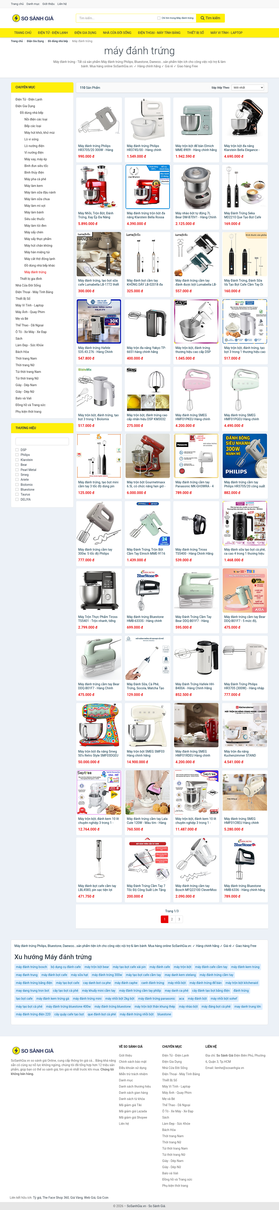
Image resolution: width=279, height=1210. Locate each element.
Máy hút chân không (38, 245)
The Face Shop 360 (55, 1197)
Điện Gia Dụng (85, 33)
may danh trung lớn (247, 1006)
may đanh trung (26, 975)
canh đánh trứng (152, 983)
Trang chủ (17, 4)
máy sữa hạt (79, 975)
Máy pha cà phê (35, 179)
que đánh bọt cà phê (102, 1014)
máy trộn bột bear (96, 967)
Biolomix (24, 484)
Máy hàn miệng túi (37, 252)
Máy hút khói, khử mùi (39, 132)
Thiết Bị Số (195, 33)
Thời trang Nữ (25, 365)
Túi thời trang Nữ (27, 378)
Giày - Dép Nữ (25, 391)
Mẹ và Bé (22, 318)
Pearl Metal (26, 470)
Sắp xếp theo (220, 87)
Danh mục (33, 4)
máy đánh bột (197, 998)
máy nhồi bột (177, 983)
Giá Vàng (76, 1197)
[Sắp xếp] (248, 87)
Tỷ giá (37, 1197)
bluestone (164, 1014)
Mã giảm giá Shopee (133, 1117)
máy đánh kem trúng (245, 967)
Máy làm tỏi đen (35, 225)
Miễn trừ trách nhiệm (133, 1074)
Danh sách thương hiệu (135, 1086)
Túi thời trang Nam (28, 372)
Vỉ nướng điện (33, 152)
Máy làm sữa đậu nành (40, 192)
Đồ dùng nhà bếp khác (39, 265)
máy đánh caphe (126, 983)
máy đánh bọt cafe (54, 975)
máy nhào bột (188, 1006)
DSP (21, 450)
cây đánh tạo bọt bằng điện (211, 990)
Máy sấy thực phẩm (37, 239)
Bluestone (25, 489)
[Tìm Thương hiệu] (42, 441)
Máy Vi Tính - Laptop (226, 33)
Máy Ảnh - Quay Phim (30, 312)
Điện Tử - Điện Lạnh (53, 33)
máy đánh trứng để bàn (206, 983)
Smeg (22, 474)
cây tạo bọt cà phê (65, 990)
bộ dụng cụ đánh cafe (66, 967)
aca (181, 998)
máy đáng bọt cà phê (216, 1006)
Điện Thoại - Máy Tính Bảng (159, 33)
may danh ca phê (176, 990)
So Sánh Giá (156, 1206)
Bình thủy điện (34, 172)
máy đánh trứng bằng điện (34, 983)
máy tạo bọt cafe (67, 983)
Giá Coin (102, 1197)
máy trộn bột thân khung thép (155, 1006)
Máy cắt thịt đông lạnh (39, 259)
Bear (21, 465)
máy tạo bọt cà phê (29, 1006)
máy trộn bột (182, 967)
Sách (19, 338)
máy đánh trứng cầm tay (216, 975)
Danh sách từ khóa (132, 1099)
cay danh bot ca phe (97, 983)
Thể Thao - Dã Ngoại (29, 325)
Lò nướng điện (34, 146)
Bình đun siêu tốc (36, 166)
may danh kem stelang (180, 975)
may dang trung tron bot (32, 990)
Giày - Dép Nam (26, 385)
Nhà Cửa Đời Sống (117, 33)
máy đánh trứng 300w (107, 975)
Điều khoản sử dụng (133, 1068)
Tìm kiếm (210, 18)
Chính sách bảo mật (133, 1061)
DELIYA (23, 499)
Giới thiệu (48, 4)
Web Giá (90, 1197)
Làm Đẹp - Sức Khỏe (29, 345)
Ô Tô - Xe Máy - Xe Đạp (31, 332)
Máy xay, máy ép (35, 159)
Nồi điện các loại (35, 119)
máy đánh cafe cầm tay (211, 967)
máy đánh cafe (160, 967)
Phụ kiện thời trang (28, 411)
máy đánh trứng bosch (31, 967)
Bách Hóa (22, 352)
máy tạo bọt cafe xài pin (129, 967)
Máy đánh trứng (35, 272)
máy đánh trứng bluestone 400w (68, 1006)
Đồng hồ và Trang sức (30, 405)
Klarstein (24, 460)
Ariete (22, 479)
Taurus (23, 494)
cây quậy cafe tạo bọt (69, 1014)
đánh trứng (241, 990)
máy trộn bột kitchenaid (242, 983)
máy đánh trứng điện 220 (33, 1014)
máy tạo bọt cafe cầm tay (143, 975)
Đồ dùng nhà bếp (58, 41)
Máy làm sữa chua (37, 199)
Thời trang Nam (26, 358)
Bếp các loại (32, 126)
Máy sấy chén (33, 232)
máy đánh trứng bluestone (112, 1006)
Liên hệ (62, 4)
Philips (23, 455)
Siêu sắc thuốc (34, 219)
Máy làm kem (33, 186)
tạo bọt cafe (24, 998)
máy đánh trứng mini (87, 998)
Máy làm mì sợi (34, 205)
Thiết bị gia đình (31, 279)
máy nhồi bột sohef (224, 998)
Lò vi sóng (31, 139)
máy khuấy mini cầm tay (98, 990)
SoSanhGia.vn (136, 1206)
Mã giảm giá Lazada (133, 1111)
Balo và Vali (23, 398)
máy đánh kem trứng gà (52, 998)
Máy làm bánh (34, 212)
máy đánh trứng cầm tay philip (140, 990)
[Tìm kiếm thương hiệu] (117, 18)
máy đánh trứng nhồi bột (137, 1014)
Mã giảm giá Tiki (130, 1105)
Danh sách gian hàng (133, 1092)
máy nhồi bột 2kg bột (119, 998)
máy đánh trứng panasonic (156, 998)
